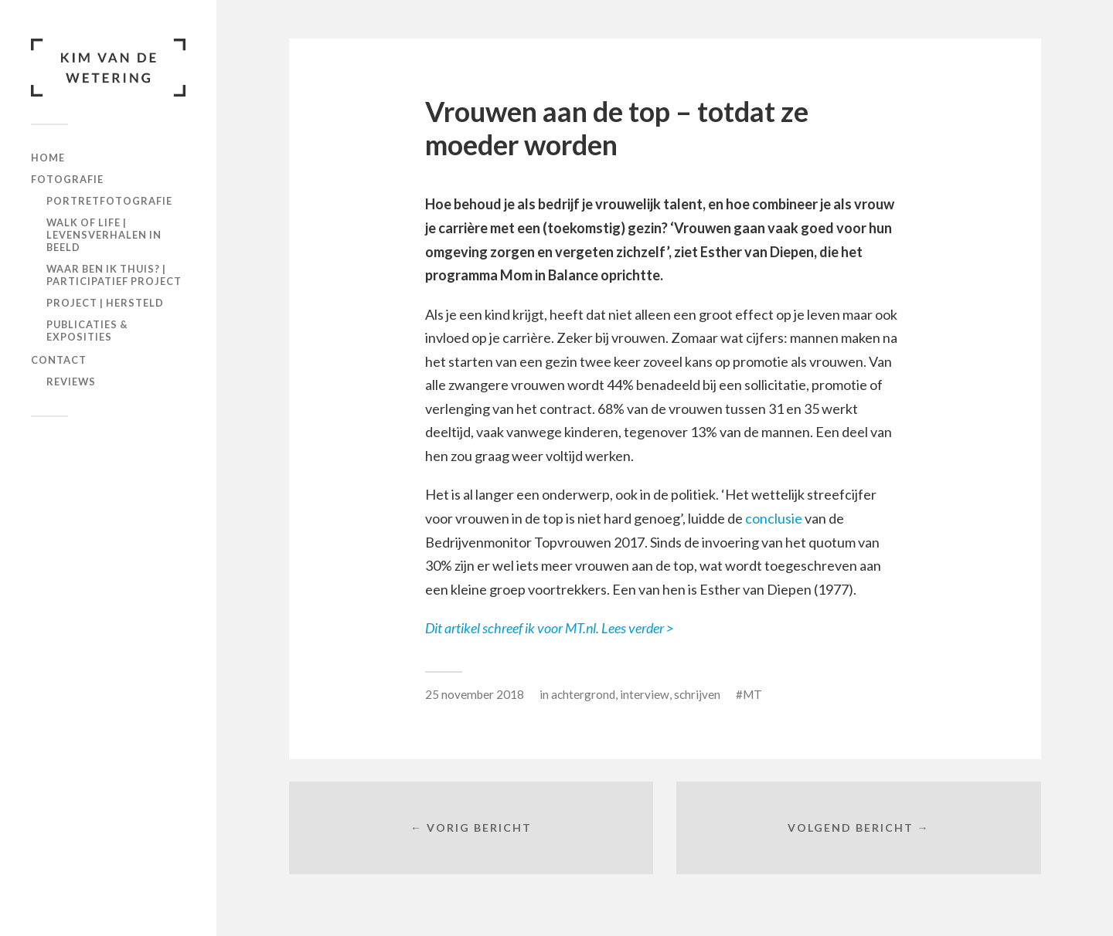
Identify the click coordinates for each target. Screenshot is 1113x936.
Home (48, 157)
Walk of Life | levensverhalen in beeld (104, 234)
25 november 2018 (474, 694)
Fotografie (67, 179)
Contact (59, 360)
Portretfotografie (109, 201)
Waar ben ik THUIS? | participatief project (114, 275)
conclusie (773, 518)
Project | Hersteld (105, 303)
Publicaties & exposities (87, 330)
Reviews (71, 381)
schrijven (697, 694)
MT (752, 694)
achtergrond (583, 694)
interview (644, 694)
